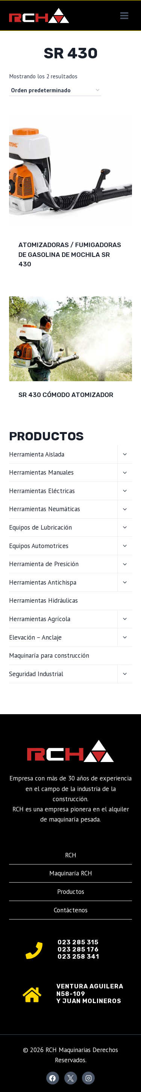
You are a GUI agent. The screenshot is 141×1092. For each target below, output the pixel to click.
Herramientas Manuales (41, 472)
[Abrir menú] (124, 15)
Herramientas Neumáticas (44, 509)
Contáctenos (71, 910)
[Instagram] (88, 1078)
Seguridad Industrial (36, 674)
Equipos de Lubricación (40, 527)
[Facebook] (52, 1078)
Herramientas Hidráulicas (43, 600)
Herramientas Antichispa (42, 582)
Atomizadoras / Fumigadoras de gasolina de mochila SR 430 (69, 254)
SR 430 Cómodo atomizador (65, 395)
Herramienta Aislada (36, 454)
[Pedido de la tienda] (55, 90)
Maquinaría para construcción (49, 655)
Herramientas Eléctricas (42, 491)
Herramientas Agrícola (39, 619)
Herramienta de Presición (44, 564)
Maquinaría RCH (70, 873)
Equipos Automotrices (38, 546)
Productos (70, 891)
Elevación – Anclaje (35, 637)
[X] (70, 1078)
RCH (70, 855)
